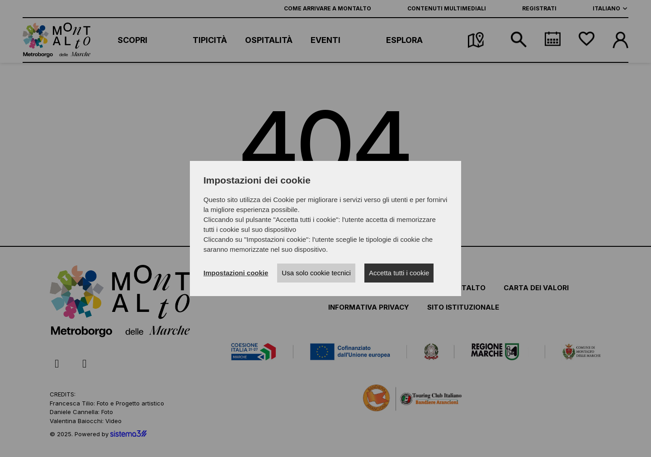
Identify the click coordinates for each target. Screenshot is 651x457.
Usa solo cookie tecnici (316, 273)
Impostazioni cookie (235, 273)
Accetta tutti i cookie (399, 273)
